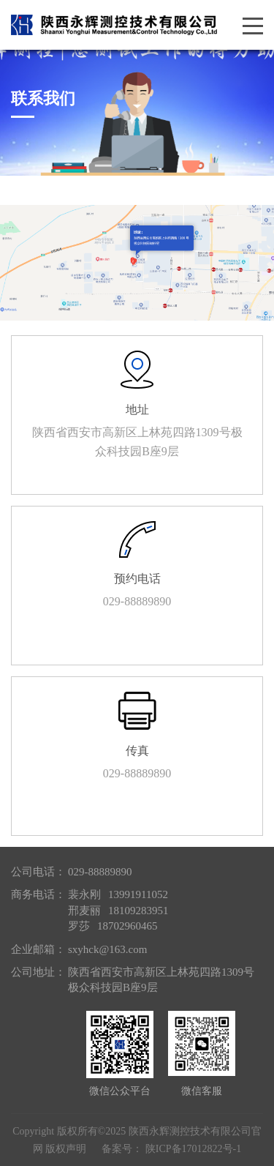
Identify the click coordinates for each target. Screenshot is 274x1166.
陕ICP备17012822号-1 (193, 1148)
